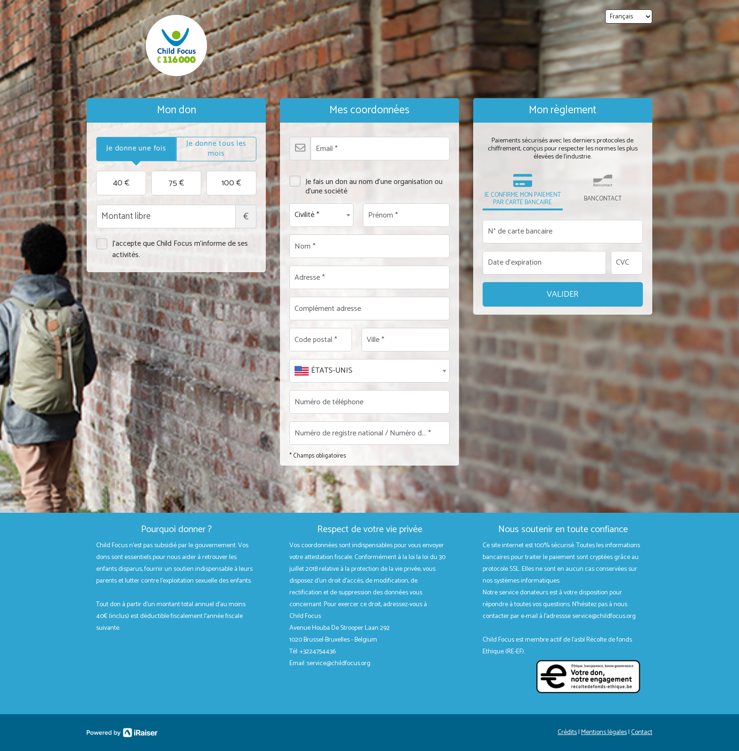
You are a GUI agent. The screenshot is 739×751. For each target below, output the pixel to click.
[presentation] (136, 149)
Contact (641, 732)
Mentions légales (604, 732)
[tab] (136, 149)
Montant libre (176, 216)
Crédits (567, 732)
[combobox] (321, 215)
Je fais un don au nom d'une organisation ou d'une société (366, 183)
